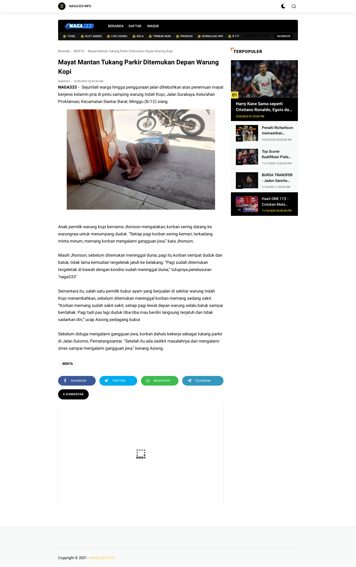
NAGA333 (67, 87)
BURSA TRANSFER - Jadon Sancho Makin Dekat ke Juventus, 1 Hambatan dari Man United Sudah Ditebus (277, 178)
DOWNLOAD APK (210, 36)
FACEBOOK (283, 36)
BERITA (79, 51)
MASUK (153, 26)
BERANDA (116, 26)
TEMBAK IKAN (160, 36)
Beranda (64, 51)
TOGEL (69, 36)
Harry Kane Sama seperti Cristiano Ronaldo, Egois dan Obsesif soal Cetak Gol (263, 107)
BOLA (138, 36)
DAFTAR (135, 26)
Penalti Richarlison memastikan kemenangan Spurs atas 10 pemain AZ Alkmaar (277, 130)
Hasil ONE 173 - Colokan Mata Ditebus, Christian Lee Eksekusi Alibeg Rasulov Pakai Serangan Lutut (276, 202)
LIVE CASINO (117, 36)
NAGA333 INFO (80, 6)
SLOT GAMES (91, 36)
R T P (233, 36)
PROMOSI (184, 36)
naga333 (67, 276)
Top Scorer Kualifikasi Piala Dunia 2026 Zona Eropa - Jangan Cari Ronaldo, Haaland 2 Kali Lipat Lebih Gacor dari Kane (276, 154)
